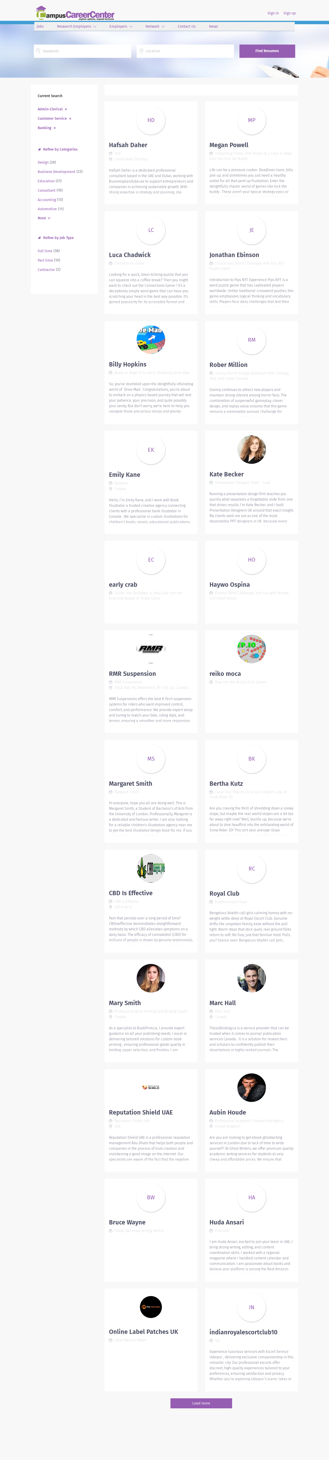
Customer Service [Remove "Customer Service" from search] (52, 118)
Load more (201, 1403)
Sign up (290, 13)
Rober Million (229, 365)
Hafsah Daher (128, 145)
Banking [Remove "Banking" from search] (44, 128)
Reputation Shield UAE (141, 1112)
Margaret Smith (130, 783)
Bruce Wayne (127, 1222)
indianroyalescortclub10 (244, 1332)
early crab (123, 584)
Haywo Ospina (230, 584)
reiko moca (225, 673)
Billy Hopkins (127, 364)
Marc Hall (223, 1003)
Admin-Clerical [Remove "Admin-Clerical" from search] (50, 109)
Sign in (273, 13)
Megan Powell (229, 145)
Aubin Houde (228, 1112)
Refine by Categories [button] (60, 149)
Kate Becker (227, 474)
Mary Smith (125, 1003)
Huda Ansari (227, 1222)
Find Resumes (267, 51)
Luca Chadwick (130, 255)
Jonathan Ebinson (234, 255)
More (42, 218)
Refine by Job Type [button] (58, 238)
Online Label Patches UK (143, 1331)
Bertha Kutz (226, 783)
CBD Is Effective (131, 893)
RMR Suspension (132, 673)
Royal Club (224, 893)
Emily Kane (124, 474)
